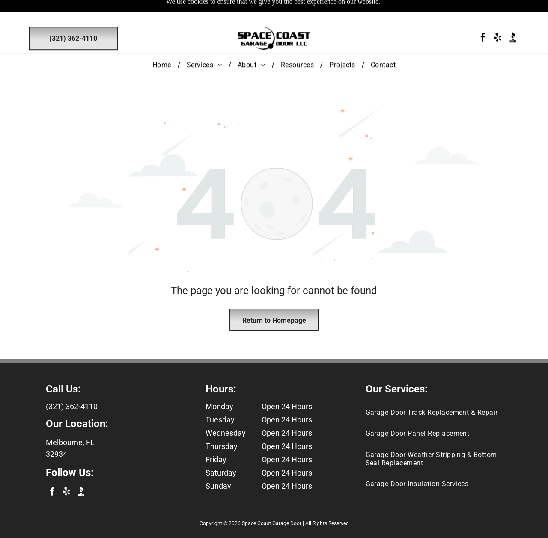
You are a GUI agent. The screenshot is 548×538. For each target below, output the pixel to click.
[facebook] (483, 18)
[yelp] (497, 18)
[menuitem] (163, 45)
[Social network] (512, 18)
